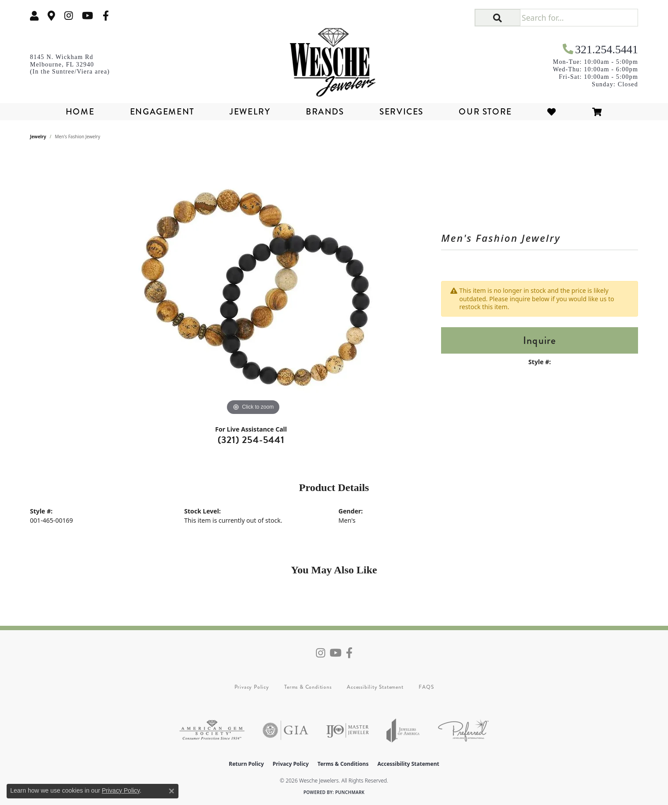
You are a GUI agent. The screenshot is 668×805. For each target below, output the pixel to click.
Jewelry (250, 111)
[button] (34, 15)
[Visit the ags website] (212, 730)
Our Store (485, 111)
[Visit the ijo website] (347, 730)
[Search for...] (579, 17)
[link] (52, 15)
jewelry (38, 136)
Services (401, 111)
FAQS (426, 687)
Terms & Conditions (307, 687)
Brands (325, 111)
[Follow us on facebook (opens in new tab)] (106, 15)
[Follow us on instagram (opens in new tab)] (68, 15)
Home (80, 111)
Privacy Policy (251, 687)
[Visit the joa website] (403, 730)
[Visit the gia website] (285, 730)
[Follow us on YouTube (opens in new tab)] (87, 15)
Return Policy (246, 764)
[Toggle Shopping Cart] (597, 111)
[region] (253, 285)
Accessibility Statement (375, 687)
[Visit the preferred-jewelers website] (463, 730)
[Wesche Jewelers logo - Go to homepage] (334, 59)
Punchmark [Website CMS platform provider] (350, 792)
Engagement (162, 111)
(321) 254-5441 (251, 439)
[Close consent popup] (171, 791)
